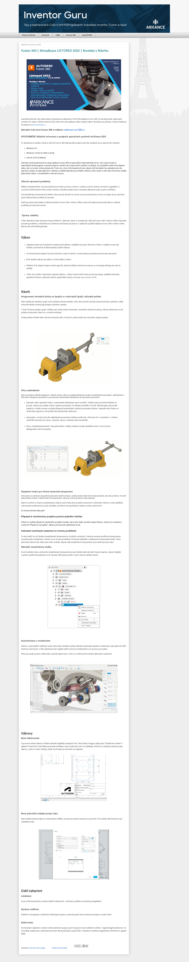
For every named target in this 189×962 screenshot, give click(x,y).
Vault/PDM (87, 35)
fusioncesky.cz (39, 125)
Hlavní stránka (28, 35)
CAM (58, 35)
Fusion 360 (71, 35)
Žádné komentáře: (60, 948)
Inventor (45, 35)
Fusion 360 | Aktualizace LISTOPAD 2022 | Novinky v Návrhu (64, 51)
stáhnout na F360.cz (74, 130)
